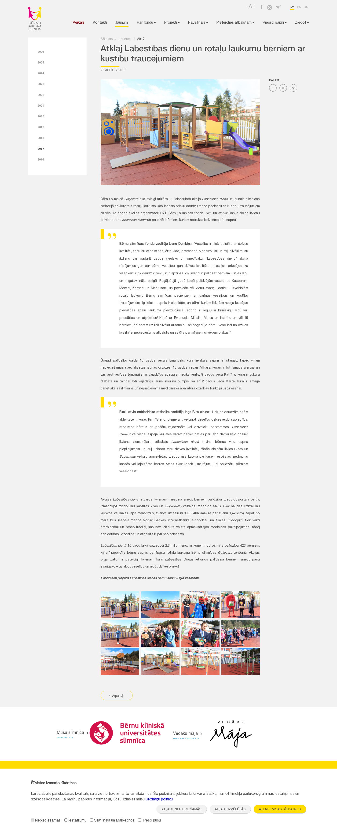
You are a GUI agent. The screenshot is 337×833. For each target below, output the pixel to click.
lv (292, 7)
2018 (40, 138)
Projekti (172, 23)
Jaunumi (121, 23)
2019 (40, 127)
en (306, 7)
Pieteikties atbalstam (235, 23)
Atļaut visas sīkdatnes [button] (280, 809)
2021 (40, 106)
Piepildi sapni (275, 23)
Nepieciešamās (46, 821)
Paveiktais (198, 23)
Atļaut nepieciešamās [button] (181, 809)
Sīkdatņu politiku (159, 800)
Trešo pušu (149, 821)
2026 (40, 52)
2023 (40, 84)
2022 (40, 95)
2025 (40, 62)
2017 (40, 149)
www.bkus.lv (65, 737)
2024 (40, 73)
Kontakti (100, 23)
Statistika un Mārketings (112, 821)
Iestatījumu (75, 821)
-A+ (251, 7)
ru (299, 7)
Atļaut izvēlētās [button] (230, 809)
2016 (40, 159)
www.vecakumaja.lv (186, 738)
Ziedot (302, 23)
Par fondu (146, 23)
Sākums (107, 39)
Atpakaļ (115, 696)
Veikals (78, 23)
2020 (40, 116)
